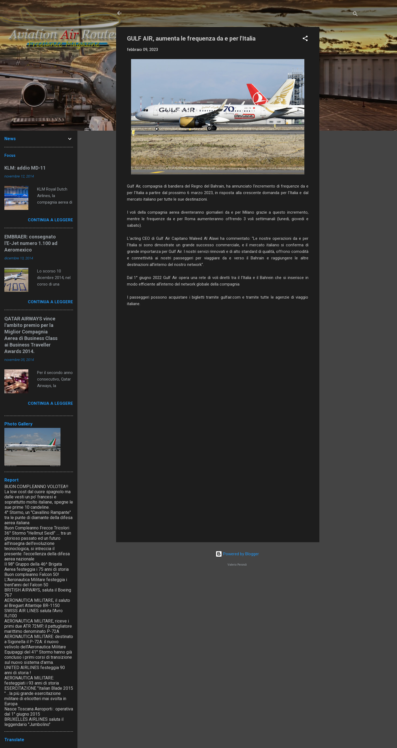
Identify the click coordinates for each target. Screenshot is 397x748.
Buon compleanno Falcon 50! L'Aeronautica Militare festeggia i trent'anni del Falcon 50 (35, 579)
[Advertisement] (341, 108)
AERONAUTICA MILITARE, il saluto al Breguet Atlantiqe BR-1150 (37, 603)
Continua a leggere (50, 219)
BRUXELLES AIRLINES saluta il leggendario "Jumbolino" (33, 722)
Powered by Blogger (237, 553)
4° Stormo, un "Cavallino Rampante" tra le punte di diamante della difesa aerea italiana (38, 517)
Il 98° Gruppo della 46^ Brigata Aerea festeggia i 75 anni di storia (36, 567)
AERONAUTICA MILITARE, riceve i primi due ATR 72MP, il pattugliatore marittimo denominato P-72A (38, 626)
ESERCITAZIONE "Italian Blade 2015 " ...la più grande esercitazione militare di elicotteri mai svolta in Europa (38, 696)
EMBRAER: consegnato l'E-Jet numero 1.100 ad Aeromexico (30, 243)
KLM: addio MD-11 (25, 168)
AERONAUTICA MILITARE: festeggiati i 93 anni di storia (31, 680)
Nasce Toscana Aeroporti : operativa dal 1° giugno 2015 (38, 711)
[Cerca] (355, 15)
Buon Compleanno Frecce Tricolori (36, 528)
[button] (305, 39)
